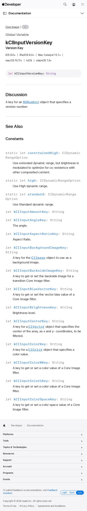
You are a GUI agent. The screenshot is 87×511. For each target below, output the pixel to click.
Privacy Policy (27, 506)
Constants (15, 138)
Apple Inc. (27, 501)
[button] (65, 4)
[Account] (73, 4)
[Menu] (82, 4)
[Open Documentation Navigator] (4, 13)
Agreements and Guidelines (51, 506)
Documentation (19, 13)
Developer (16, 425)
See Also (14, 126)
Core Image (12, 27)
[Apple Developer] (11, 4)
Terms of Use (9, 506)
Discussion (16, 94)
